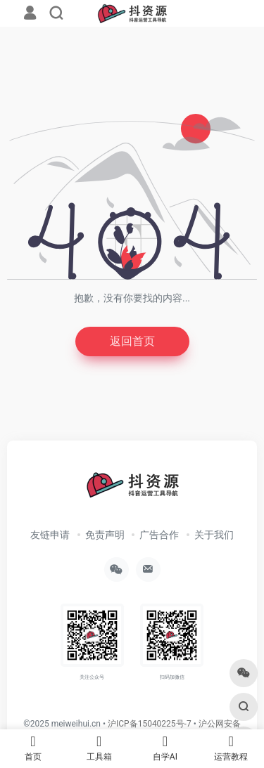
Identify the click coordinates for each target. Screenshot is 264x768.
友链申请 (50, 534)
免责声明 (105, 534)
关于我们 (214, 534)
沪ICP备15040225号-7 (149, 724)
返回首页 (132, 341)
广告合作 (159, 534)
